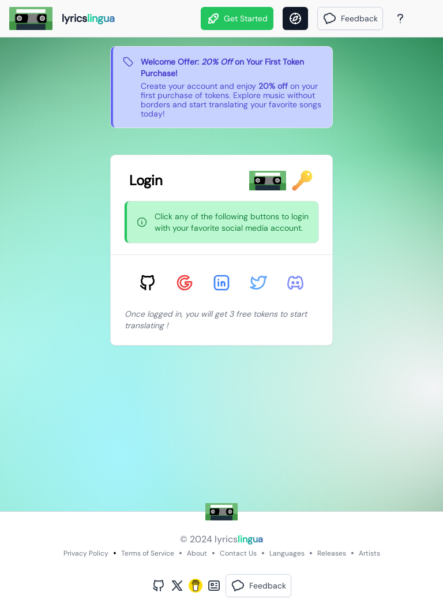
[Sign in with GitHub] (148, 283)
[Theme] (422, 18)
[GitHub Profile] (159, 586)
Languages (287, 553)
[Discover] (295, 18)
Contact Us (238, 553)
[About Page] (400, 18)
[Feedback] (350, 18)
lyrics (239, 539)
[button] (350, 18)
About (197, 553)
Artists (369, 553)
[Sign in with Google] (184, 283)
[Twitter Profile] (177, 586)
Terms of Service (147, 553)
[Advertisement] (221, 430)
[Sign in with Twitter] (258, 283)
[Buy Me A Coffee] (195, 586)
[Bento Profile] (214, 586)
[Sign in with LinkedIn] (221, 283)
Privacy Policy (85, 553)
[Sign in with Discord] (295, 283)
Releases (331, 553)
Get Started (237, 18)
